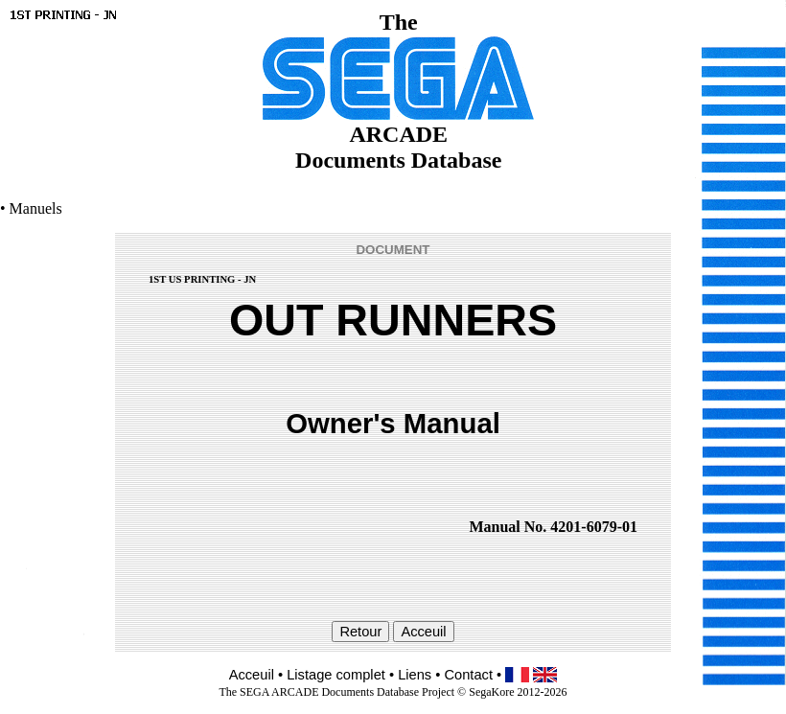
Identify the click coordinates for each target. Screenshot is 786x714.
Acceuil (251, 674)
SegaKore (491, 692)
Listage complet (336, 674)
